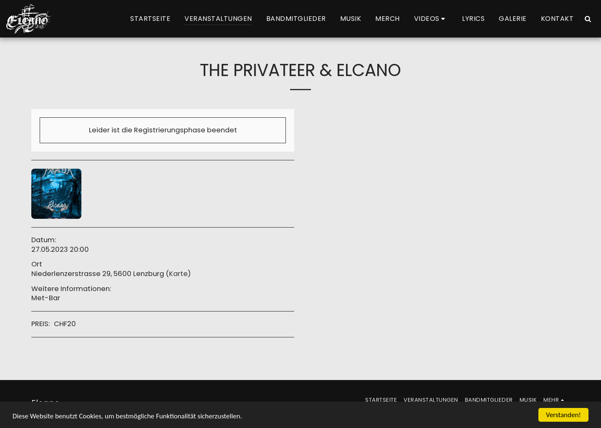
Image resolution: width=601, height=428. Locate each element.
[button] (431, 19)
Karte (178, 274)
